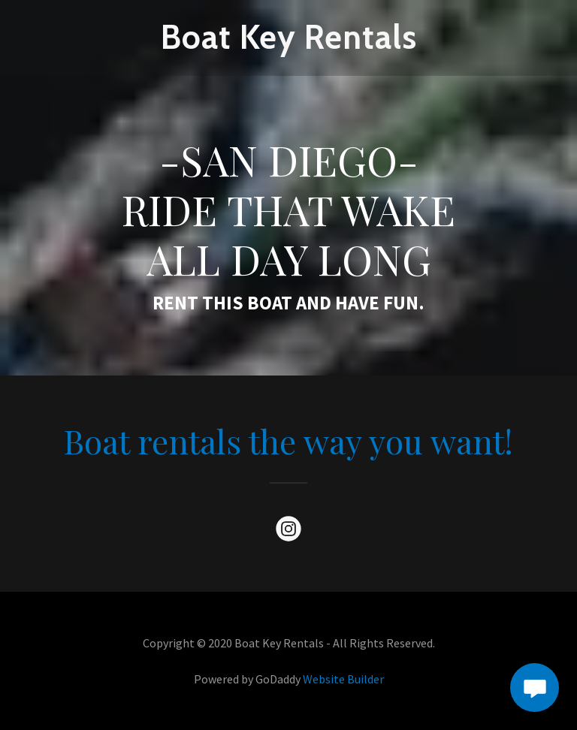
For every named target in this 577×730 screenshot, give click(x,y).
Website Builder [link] (343, 678)
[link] (288, 44)
